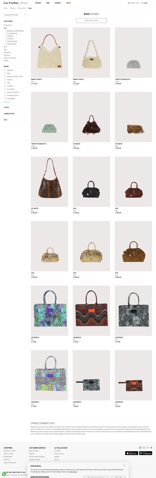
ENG (77, 475)
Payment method (34, 460)
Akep (8, 73)
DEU (80, 475)
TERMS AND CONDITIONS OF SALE (15, 472)
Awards (56, 457)
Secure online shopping (37, 457)
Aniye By (9, 80)
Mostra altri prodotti (91, 20)
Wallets (6, 61)
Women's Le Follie (9, 451)
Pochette (10, 39)
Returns (31, 463)
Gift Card (7, 460)
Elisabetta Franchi (12, 95)
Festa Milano (11, 99)
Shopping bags (12, 41)
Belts (5, 47)
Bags (5, 28)
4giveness (10, 70)
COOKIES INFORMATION (58, 472)
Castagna (10, 86)
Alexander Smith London (15, 77)
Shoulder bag (11, 44)
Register (32, 454)
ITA (74, 475)
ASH (8, 83)
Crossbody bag (12, 33)
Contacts (57, 463)
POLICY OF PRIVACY (38, 472)
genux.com (69, 475)
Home (5, 8)
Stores (56, 460)
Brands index (8, 457)
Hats (5, 50)
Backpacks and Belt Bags (15, 31)
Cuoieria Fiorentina (13, 92)
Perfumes (7, 55)
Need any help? (34, 451)
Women (12, 8)
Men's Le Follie (8, 454)
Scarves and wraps (10, 58)
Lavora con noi (59, 454)
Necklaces (7, 52)
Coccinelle (10, 89)
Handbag (10, 36)
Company (57, 451)
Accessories (21, 8)
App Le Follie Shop (10, 463)
